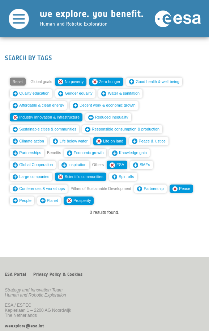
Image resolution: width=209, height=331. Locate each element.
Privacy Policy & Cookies (57, 274)
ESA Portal (15, 274)
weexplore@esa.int (24, 326)
